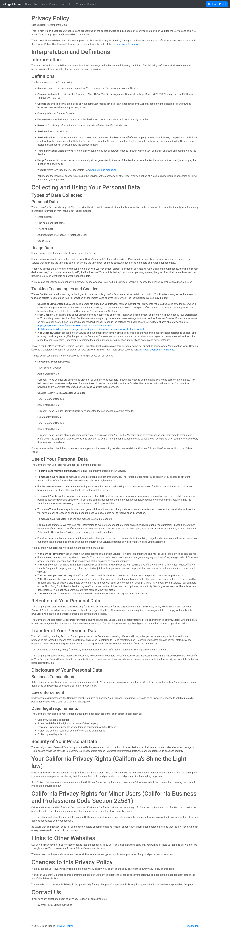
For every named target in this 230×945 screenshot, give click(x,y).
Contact (91, 4)
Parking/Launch (57, 4)
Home (28, 4)
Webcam (80, 4)
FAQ (36, 4)
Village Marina (12, 4)
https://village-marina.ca (103, 170)
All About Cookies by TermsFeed (156, 349)
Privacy (61, 926)
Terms (70, 926)
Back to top (192, 926)
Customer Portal (217, 4)
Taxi (71, 4)
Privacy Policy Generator (125, 44)
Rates (44, 4)
